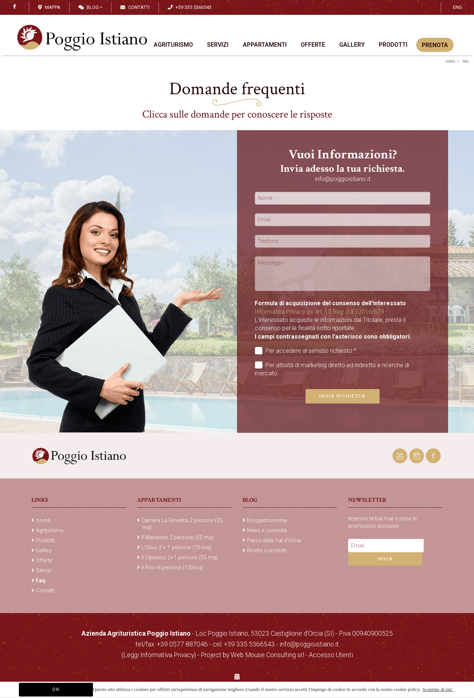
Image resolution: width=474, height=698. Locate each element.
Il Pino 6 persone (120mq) (172, 567)
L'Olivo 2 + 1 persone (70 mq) (176, 547)
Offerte (313, 45)
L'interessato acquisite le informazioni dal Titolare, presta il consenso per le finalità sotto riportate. (333, 328)
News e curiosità (267, 530)
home (450, 61)
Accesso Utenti (331, 655)
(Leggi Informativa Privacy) (159, 655)
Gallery (352, 45)
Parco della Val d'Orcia (274, 540)
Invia (385, 559)
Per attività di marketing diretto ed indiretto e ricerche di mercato (332, 369)
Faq (465, 61)
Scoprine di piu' (438, 689)
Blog (89, 7)
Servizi (218, 45)
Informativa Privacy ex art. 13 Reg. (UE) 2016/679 (319, 311)
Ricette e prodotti (267, 550)
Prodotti (393, 45)
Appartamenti (265, 45)
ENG (457, 7)
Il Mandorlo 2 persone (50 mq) (177, 537)
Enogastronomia (267, 520)
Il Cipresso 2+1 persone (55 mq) (179, 557)
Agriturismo (173, 45)
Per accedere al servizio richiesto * (305, 351)
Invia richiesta (342, 396)
